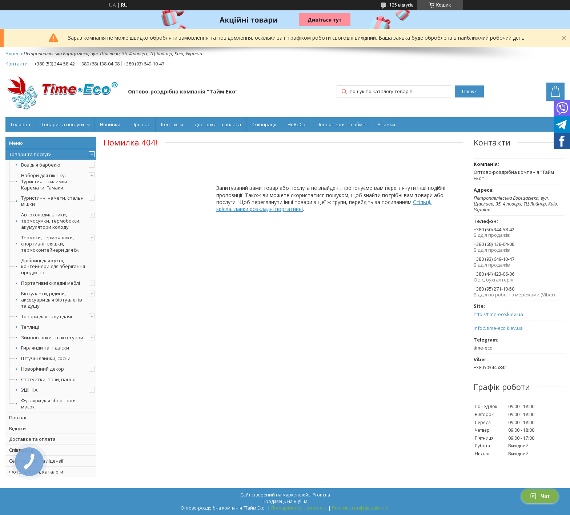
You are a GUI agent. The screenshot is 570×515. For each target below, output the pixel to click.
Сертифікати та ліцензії (36, 461)
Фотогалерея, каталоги (36, 471)
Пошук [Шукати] (469, 91)
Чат (540, 496)
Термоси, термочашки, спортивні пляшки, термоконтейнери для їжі (50, 243)
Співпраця (264, 124)
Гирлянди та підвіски (45, 347)
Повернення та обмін (341, 124)
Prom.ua (321, 495)
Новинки (110, 124)
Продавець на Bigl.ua (285, 501)
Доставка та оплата (217, 124)
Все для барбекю (40, 164)
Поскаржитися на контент (299, 508)
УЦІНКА (29, 390)
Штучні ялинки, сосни (46, 358)
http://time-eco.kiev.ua (498, 314)
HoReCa (296, 124)
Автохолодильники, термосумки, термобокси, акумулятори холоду (50, 220)
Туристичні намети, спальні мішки (53, 201)
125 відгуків (401, 5)
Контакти (172, 124)
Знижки (386, 124)
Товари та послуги (62, 124)
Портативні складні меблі (50, 283)
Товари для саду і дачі (46, 316)
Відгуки (17, 428)
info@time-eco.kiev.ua (498, 328)
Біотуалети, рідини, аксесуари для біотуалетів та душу (51, 299)
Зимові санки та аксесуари (52, 337)
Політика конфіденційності (361, 508)
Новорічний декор (42, 369)
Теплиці (30, 327)
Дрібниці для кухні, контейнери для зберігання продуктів (53, 266)
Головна (20, 124)
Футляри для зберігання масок (49, 403)
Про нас (141, 124)
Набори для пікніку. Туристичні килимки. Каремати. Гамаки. (44, 181)
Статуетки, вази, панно (48, 379)
